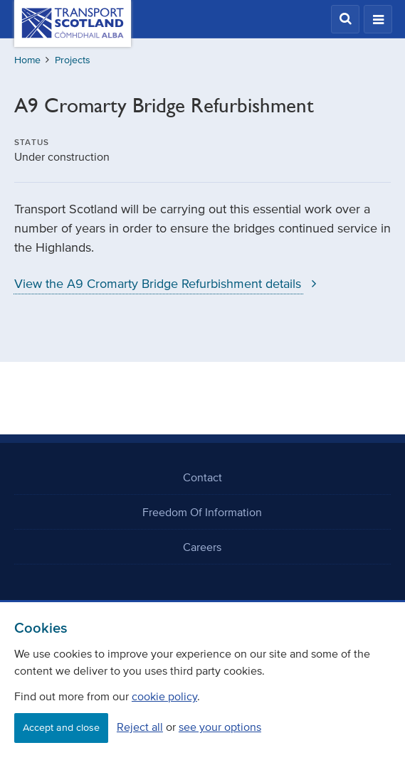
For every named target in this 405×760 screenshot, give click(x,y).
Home (27, 60)
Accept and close (61, 727)
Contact (202, 477)
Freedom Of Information (202, 511)
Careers (202, 546)
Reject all (140, 726)
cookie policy (164, 696)
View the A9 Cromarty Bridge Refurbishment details (168, 284)
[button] (345, 19)
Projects (72, 60)
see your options (220, 726)
